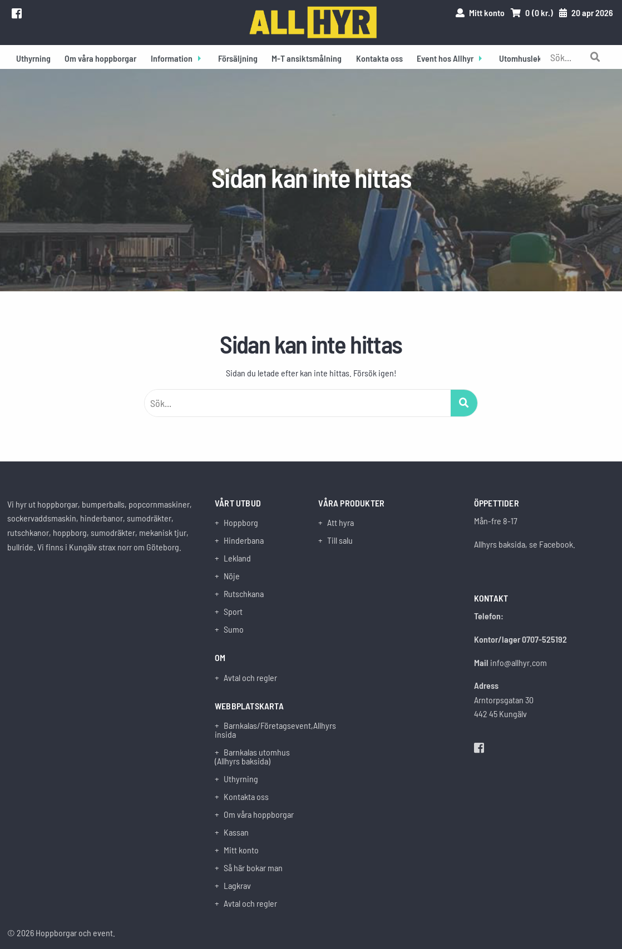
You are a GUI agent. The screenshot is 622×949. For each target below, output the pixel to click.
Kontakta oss (379, 58)
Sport (233, 611)
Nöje (232, 576)
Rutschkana (244, 593)
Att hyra (340, 522)
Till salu (340, 540)
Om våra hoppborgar (100, 58)
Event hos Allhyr (445, 58)
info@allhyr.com (518, 662)
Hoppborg (241, 522)
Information (171, 58)
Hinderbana (244, 540)
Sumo (234, 629)
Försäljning (238, 58)
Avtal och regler (250, 677)
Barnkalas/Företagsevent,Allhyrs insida (259, 730)
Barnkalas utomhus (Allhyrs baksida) (252, 757)
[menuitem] (33, 57)
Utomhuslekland (528, 58)
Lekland (237, 558)
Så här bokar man (253, 867)
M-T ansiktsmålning (306, 58)
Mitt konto (241, 850)
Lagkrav (237, 885)
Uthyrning (33, 58)
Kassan (236, 832)
